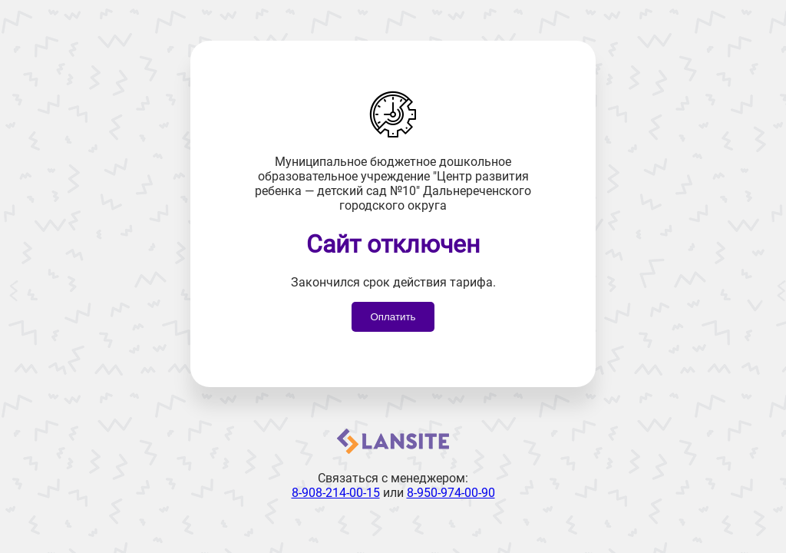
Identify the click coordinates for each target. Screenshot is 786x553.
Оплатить (392, 317)
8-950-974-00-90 (451, 492)
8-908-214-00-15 (336, 492)
